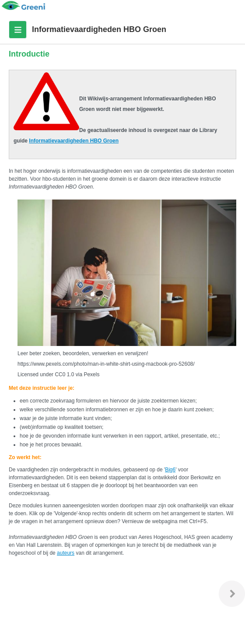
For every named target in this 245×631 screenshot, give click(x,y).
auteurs (65, 553)
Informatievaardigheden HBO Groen (74, 141)
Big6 (170, 470)
